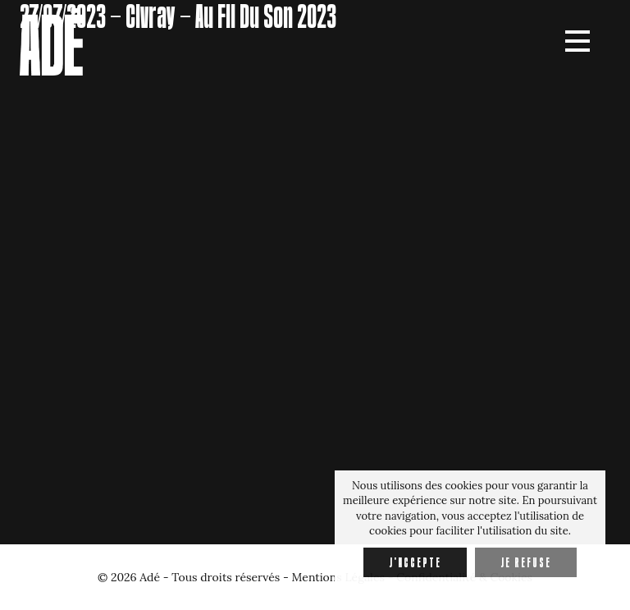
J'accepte (415, 562)
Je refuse (525, 562)
